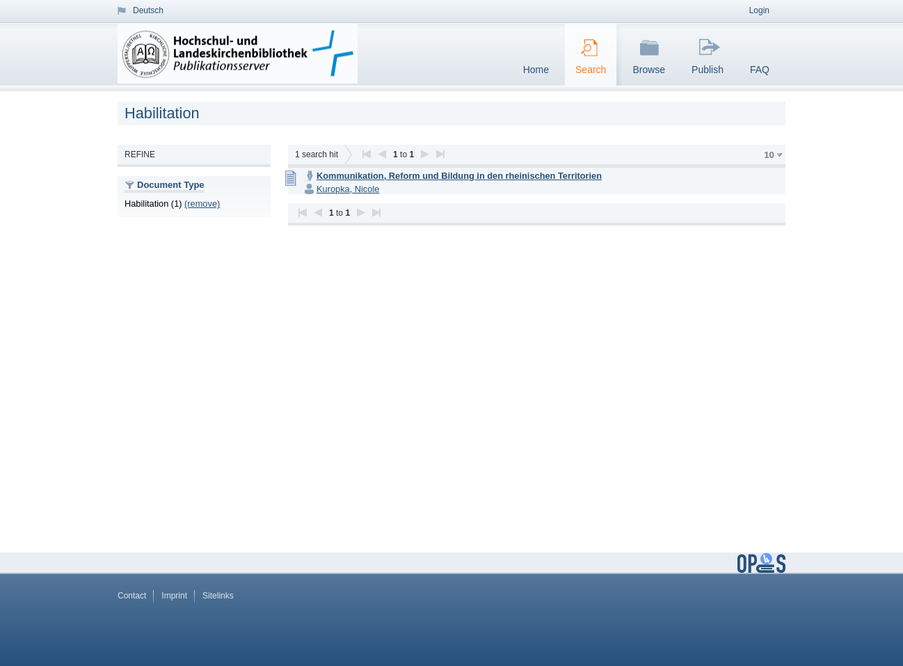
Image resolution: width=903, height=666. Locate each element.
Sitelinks (218, 596)
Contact (132, 596)
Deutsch (148, 10)
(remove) (202, 203)
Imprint (174, 596)
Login (759, 10)
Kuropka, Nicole (348, 189)
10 (769, 155)
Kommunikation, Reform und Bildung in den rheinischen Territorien (459, 176)
